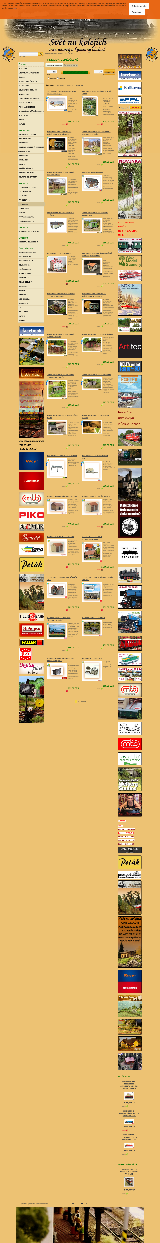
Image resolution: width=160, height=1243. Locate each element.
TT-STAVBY (54, 53)
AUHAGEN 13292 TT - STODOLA (93, 618)
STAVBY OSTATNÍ (64, 53)
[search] (40, 54)
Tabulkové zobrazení (54, 65)
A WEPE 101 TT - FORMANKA (92, 172)
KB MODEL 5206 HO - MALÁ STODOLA (96, 496)
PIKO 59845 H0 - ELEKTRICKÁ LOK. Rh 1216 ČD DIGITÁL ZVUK (129, 1113)
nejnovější (79, 85)
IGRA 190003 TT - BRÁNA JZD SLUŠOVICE (62, 456)
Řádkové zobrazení (70, 65)
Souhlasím (137, 12)
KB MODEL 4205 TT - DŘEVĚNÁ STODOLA (62, 496)
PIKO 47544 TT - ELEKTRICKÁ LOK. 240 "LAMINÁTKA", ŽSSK (129, 1137)
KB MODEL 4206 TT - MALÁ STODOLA (60, 537)
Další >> (83, 701)
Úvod (47, 53)
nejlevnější (60, 85)
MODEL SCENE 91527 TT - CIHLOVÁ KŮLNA (97, 334)
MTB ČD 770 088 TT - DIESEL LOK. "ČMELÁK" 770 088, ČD (129, 1172)
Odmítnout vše (139, 6)
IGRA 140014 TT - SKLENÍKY (92, 658)
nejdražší (70, 85)
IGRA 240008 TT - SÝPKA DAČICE (59, 253)
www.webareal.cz (42, 1204)
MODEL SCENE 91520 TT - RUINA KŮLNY (96, 375)
